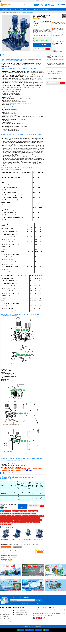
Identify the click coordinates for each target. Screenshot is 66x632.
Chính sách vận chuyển (5, 614)
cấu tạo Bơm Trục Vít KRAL (6, 520)
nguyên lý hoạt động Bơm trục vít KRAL (21, 520)
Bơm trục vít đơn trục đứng (29, 513)
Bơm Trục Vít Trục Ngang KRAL (6, 515)
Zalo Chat (38, 629)
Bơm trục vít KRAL (7, 511)
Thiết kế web (34, 626)
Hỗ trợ (60, 0)
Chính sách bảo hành (4, 618)
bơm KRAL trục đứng (40, 515)
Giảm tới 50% (41, 5)
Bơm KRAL (14, 511)
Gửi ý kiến (40, 552)
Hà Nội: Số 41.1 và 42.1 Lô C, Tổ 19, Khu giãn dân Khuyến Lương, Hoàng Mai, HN (56, 56)
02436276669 (24, 612)
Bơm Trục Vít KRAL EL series (6, 522)
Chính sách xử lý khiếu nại (5, 621)
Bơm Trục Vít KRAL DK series (19, 522)
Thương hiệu (28, 9)
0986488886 (22, 610)
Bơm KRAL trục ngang (30, 515)
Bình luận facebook (17, 547)
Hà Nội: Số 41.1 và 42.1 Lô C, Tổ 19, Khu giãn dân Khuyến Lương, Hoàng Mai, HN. (58, 24)
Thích (5, 560)
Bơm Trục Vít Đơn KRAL (5, 513)
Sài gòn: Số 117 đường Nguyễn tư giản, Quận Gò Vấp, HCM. (58, 29)
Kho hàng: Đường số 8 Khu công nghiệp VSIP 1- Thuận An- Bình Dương (58, 34)
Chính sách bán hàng (41, 0)
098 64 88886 (61, 38)
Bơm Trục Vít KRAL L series (34, 517)
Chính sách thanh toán (4, 612)
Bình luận (40, 18)
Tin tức (34, 9)
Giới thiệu (50, 0)
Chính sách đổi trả (4, 616)
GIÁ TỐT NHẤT (28, 470)
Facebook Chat (29, 629)
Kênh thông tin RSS (4, 623)
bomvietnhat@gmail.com (57, 51)
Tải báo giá (48, 21)
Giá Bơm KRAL (3, 517)
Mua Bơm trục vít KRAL (33, 511)
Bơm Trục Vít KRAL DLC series (6, 524)
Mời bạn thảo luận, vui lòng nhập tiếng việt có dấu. (18, 551)
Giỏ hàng (62, 4)
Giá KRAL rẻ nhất (11, 517)
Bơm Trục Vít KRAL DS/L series (32, 522)
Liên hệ (64, 0)
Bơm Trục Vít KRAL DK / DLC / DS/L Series (24, 12)
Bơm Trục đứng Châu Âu (19, 515)
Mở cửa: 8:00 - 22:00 (52, 5)
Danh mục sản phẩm (6, 9)
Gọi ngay (20, 629)
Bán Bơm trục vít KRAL (22, 511)
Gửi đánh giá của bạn (6, 547)
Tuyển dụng (55, 0)
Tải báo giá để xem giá (41, 35)
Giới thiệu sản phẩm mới (44, 9)
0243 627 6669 (58, 75)
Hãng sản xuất (19, 9)
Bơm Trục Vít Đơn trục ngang (17, 513)
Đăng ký (38, 600)
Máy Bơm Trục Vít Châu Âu (11, 12)
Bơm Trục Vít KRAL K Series (21, 517)
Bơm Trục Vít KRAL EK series (36, 520)
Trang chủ (3, 12)
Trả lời (2, 560)
